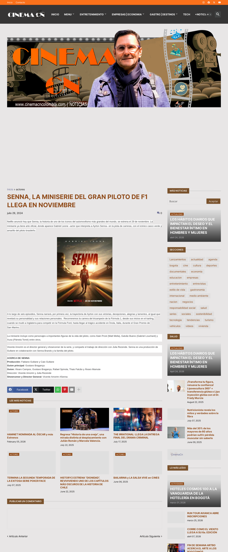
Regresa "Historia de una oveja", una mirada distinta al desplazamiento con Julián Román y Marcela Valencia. (83, 437)
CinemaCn (177, 454)
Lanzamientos (178, 259)
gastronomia (197, 289)
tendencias (193, 319)
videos (189, 325)
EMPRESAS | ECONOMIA (127, 14)
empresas (192, 277)
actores (20, 189)
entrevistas (199, 283)
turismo (209, 319)
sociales (186, 313)
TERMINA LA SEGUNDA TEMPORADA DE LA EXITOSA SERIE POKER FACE (31, 479)
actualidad (197, 259)
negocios (187, 301)
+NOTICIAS (202, 14)
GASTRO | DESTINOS (162, 14)
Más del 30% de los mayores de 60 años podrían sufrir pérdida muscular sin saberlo (200, 433)
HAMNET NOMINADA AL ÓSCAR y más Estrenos (30, 436)
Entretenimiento (92, 14)
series (173, 313)
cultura (197, 265)
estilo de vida (177, 289)
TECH (186, 14)
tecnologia (176, 319)
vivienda (203, 325)
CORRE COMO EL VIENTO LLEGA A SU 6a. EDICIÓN (202, 531)
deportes (211, 265)
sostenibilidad (204, 313)
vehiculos (175, 325)
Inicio (9, 2)
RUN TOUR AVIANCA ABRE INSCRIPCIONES (203, 515)
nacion (173, 301)
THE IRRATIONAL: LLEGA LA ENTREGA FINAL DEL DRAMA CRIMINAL (136, 436)
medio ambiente (199, 295)
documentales (178, 271)
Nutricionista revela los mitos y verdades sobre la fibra (202, 413)
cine (185, 265)
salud (204, 307)
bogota (174, 265)
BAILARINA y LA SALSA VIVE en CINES (136, 477)
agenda (212, 259)
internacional (177, 295)
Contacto (20, 2)
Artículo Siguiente (150, 536)
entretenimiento (179, 283)
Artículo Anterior (18, 536)
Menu (68, 14)
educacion (176, 277)
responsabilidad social (182, 307)
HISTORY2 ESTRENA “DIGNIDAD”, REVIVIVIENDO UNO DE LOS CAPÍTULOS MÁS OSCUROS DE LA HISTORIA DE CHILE (84, 482)
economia (196, 271)
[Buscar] (187, 201)
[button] (209, 14)
